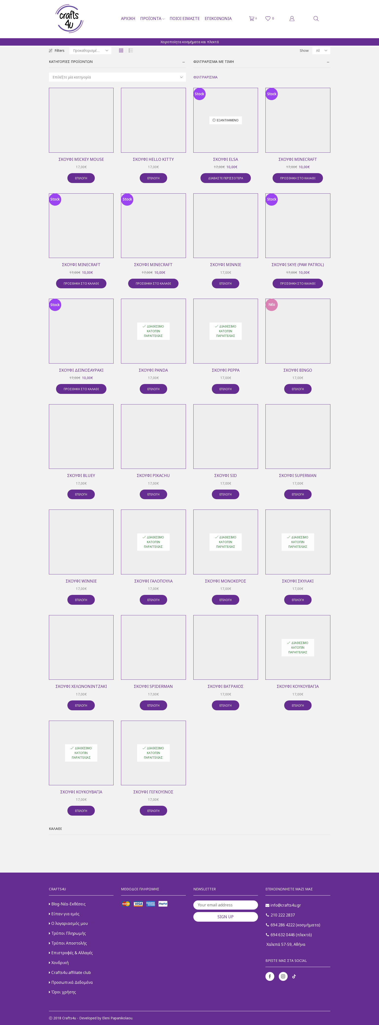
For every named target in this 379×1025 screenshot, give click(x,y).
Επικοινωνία (218, 18)
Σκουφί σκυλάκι (298, 581)
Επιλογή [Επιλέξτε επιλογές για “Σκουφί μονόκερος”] (225, 600)
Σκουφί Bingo (297, 370)
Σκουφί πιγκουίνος (153, 792)
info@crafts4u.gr (283, 905)
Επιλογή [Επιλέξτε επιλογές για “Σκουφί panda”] (153, 389)
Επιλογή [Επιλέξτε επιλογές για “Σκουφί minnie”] (225, 283)
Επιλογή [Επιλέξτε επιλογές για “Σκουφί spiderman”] (153, 705)
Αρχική (128, 18)
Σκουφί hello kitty (153, 159)
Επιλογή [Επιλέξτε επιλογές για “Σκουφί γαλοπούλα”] (153, 600)
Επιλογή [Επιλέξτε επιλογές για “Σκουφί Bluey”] (81, 494)
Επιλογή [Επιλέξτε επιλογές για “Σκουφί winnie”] (81, 600)
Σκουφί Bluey (81, 475)
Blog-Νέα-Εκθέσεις (67, 904)
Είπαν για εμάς (64, 913)
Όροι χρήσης (62, 992)
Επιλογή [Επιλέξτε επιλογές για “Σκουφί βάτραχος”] (225, 705)
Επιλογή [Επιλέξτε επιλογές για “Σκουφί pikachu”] (153, 494)
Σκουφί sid (225, 475)
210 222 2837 (280, 915)
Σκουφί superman (298, 475)
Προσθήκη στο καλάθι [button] (297, 178)
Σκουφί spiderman (153, 686)
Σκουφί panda (153, 370)
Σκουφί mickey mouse (81, 159)
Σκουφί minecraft (298, 159)
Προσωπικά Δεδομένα (71, 982)
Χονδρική (59, 962)
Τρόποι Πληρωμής (67, 933)
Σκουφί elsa (225, 159)
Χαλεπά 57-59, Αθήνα (285, 944)
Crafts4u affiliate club (70, 972)
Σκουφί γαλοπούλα (153, 581)
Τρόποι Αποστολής (68, 943)
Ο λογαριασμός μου (68, 923)
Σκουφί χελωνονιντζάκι (81, 686)
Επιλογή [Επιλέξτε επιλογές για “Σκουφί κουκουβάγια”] (298, 705)
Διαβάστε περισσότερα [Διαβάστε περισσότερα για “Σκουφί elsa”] (225, 178)
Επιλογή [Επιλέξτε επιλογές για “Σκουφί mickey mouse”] (81, 178)
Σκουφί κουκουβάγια (298, 686)
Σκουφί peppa (225, 370)
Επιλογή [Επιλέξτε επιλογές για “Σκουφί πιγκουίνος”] (153, 811)
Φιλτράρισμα (205, 77)
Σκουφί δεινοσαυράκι (81, 370)
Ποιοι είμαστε (185, 18)
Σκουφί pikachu (153, 475)
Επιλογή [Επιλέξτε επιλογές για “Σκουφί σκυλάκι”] (298, 600)
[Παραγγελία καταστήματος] (90, 50)
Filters (56, 50)
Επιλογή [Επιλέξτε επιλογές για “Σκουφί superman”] (298, 494)
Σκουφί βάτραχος (225, 686)
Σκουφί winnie (81, 581)
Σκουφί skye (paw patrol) (298, 264)
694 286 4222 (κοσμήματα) (293, 925)
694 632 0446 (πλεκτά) (289, 934)
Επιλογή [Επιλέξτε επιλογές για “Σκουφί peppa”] (225, 389)
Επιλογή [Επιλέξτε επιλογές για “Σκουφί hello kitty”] (153, 178)
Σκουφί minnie (225, 264)
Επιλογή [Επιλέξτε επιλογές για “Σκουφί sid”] (225, 494)
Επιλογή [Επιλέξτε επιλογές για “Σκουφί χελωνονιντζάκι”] (81, 705)
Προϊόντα (152, 18)
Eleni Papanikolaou (117, 1018)
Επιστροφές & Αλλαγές (71, 952)
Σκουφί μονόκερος (225, 581)
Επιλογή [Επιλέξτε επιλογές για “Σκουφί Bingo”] (298, 389)
